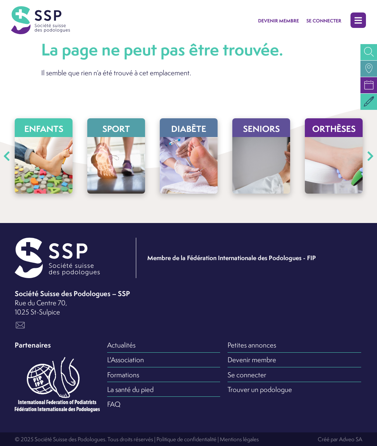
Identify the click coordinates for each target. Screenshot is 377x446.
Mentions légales (239, 439)
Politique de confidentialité (186, 439)
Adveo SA (350, 439)
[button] (358, 20)
